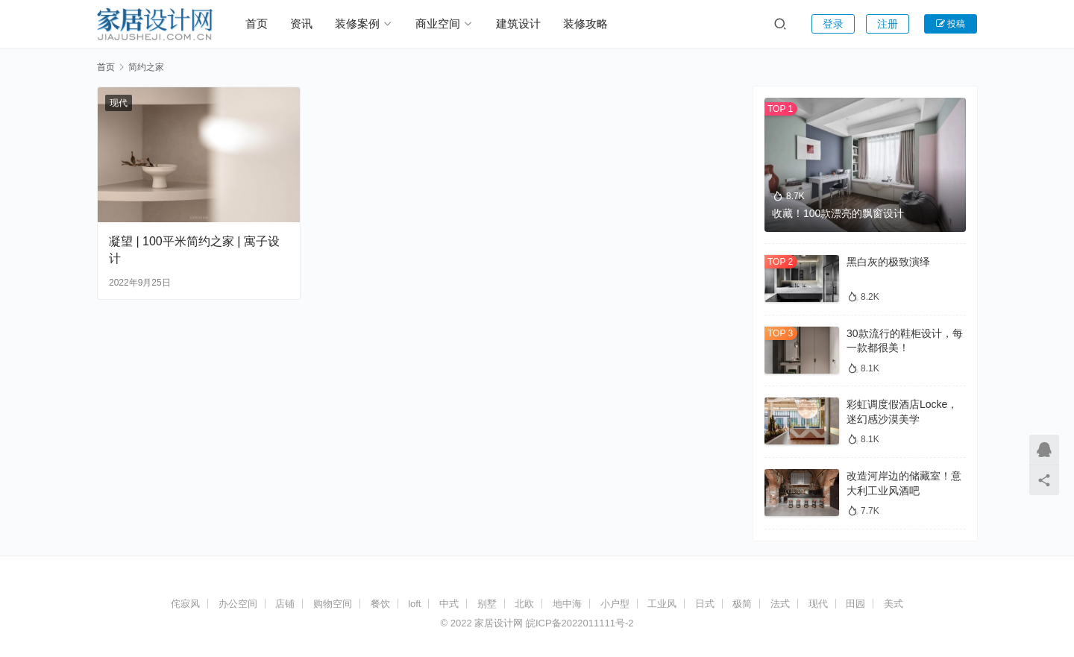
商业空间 (437, 23)
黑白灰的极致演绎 (888, 262)
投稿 (950, 24)
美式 (893, 603)
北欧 (524, 603)
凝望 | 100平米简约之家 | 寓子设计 (194, 249)
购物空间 (332, 603)
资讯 (301, 23)
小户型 (614, 603)
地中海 (567, 603)
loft (414, 603)
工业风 (661, 603)
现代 (119, 103)
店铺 (285, 603)
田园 (855, 603)
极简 (742, 603)
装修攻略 (585, 23)
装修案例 (357, 23)
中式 (449, 603)
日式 (705, 603)
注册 (887, 24)
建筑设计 (518, 23)
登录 (833, 24)
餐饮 (380, 603)
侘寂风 (185, 603)
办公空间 (238, 603)
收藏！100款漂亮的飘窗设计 (838, 213)
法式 (780, 603)
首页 (256, 23)
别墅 (487, 603)
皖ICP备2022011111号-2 (580, 623)
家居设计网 (498, 623)
